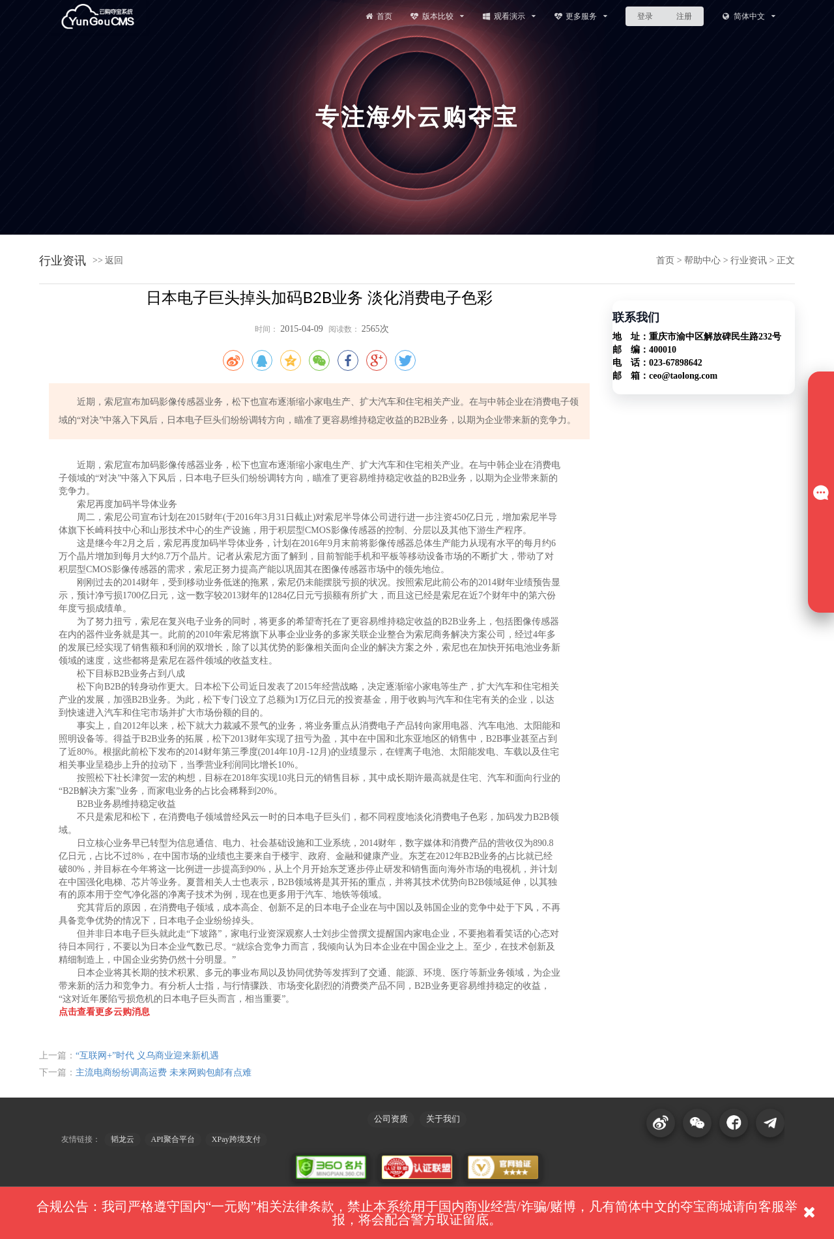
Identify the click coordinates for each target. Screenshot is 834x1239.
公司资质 (391, 1119)
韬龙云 (122, 1139)
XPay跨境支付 (236, 1139)
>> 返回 (108, 260)
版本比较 (437, 16)
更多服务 (581, 16)
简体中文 (748, 16)
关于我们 (443, 1119)
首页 (378, 16)
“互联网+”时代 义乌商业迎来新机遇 (147, 1055)
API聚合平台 (173, 1139)
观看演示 (509, 16)
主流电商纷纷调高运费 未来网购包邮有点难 (164, 1072)
